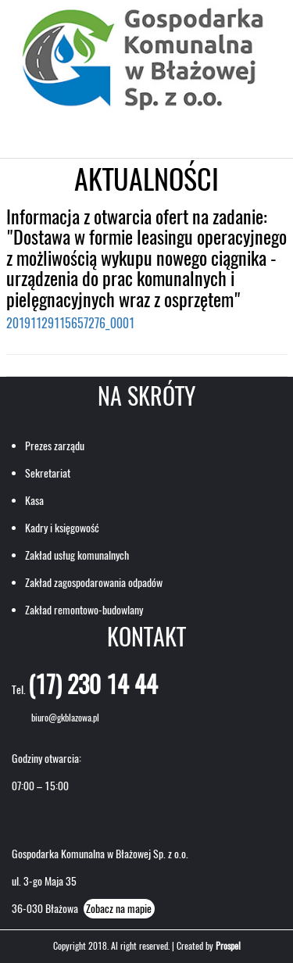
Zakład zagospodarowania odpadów (94, 582)
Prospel (228, 946)
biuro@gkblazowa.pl (65, 717)
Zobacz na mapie (119, 908)
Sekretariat (47, 473)
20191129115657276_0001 (70, 323)
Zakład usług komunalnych (77, 555)
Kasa (34, 500)
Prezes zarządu (54, 446)
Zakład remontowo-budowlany (84, 610)
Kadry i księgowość (62, 528)
